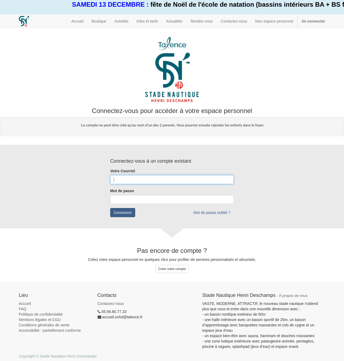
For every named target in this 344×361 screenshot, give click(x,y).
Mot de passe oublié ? (212, 212)
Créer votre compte (172, 269)
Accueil (25, 303)
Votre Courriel (122, 171)
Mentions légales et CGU (40, 320)
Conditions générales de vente (44, 325)
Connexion (123, 212)
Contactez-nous (111, 303)
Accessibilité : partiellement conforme (50, 330)
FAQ (22, 309)
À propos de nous (293, 296)
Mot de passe (122, 191)
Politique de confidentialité (41, 314)
